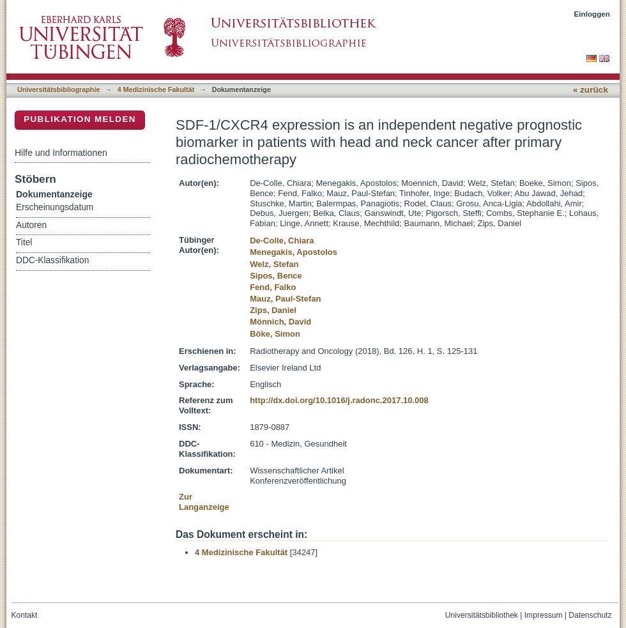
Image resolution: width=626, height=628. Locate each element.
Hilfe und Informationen (61, 153)
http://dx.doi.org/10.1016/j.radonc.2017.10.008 (339, 400)
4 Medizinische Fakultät (156, 89)
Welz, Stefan (274, 264)
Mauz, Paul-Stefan (285, 298)
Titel (24, 242)
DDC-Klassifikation (52, 260)
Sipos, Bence (276, 275)
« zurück (590, 90)
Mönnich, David (280, 321)
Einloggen (592, 14)
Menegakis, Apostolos (293, 252)
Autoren (31, 225)
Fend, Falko (273, 287)
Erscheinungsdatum (54, 207)
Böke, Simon (275, 334)
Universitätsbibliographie (58, 89)
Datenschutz (590, 615)
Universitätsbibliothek (481, 615)
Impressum (543, 615)
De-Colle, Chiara (282, 240)
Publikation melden (80, 119)
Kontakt (24, 615)
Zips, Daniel (273, 310)
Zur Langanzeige (204, 502)
